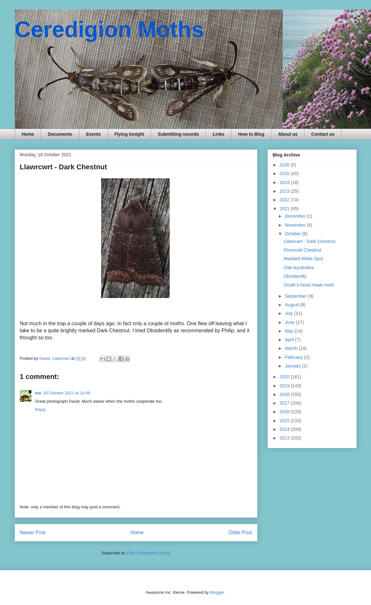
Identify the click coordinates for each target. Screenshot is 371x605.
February (294, 357)
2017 (285, 403)
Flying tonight (129, 134)
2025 (285, 173)
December (296, 216)
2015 (285, 420)
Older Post (240, 532)
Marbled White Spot (303, 258)
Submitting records (178, 134)
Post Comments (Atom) (148, 553)
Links (218, 134)
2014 (285, 429)
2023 (285, 191)
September (296, 296)
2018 (285, 394)
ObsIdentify (295, 276)
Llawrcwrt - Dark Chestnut (309, 241)
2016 (285, 411)
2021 (285, 208)
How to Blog (251, 134)
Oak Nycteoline (299, 267)
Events (93, 134)
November (296, 225)
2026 (285, 164)
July (289, 313)
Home (28, 134)
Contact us (322, 134)
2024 (285, 182)
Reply (40, 409)
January (293, 365)
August (292, 304)
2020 (285, 376)
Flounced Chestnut (302, 250)
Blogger (217, 592)
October (293, 233)
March (292, 348)
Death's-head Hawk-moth (309, 284)
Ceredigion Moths (109, 29)
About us (288, 134)
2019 (285, 385)
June (290, 322)
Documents (60, 134)
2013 (285, 437)
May (289, 331)
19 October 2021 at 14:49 (66, 393)
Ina (38, 393)
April (290, 339)
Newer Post (33, 532)
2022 (285, 199)
